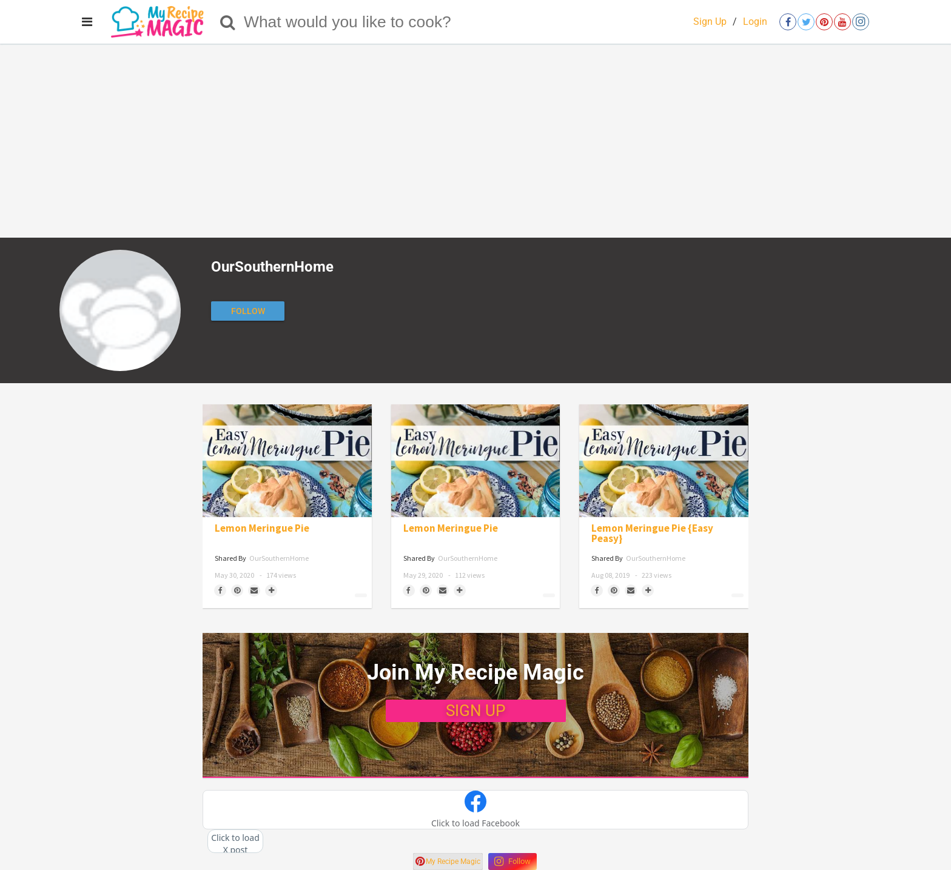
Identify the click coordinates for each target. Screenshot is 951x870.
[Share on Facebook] (220, 590)
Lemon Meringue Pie (262, 528)
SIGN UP (475, 710)
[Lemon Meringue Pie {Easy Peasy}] (663, 460)
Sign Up (710, 21)
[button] (475, 810)
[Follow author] (248, 311)
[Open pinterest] (824, 21)
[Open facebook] (787, 21)
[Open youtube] (842, 21)
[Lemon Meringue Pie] (287, 460)
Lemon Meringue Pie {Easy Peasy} (652, 533)
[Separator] (271, 590)
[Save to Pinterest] (237, 590)
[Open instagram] (860, 21)
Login (755, 21)
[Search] (228, 22)
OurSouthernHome (279, 558)
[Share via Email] (254, 590)
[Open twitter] (806, 21)
